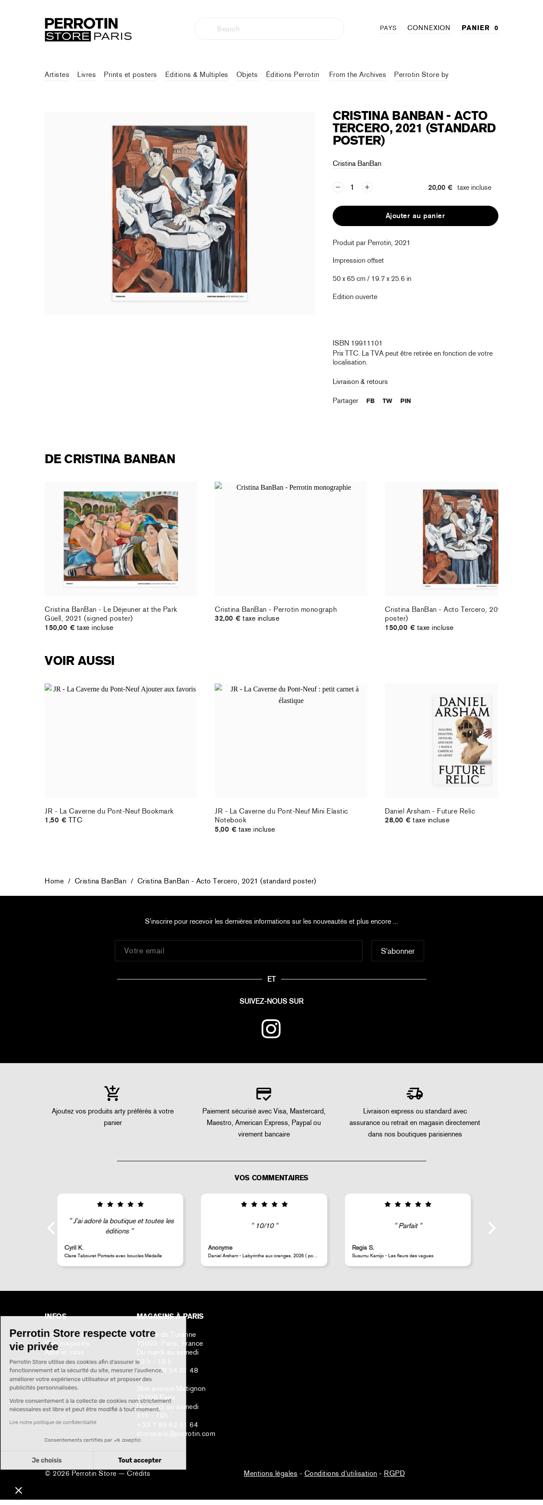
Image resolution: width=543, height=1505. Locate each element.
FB (370, 401)
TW (387, 401)
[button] (18, 1490)
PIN (405, 401)
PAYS (388, 28)
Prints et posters (130, 74)
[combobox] (269, 29)
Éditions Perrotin (293, 74)
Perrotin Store (95, 1473)
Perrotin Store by (421, 74)
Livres (86, 74)
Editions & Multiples (196, 74)
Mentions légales (270, 1473)
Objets (247, 74)
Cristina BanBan (357, 163)
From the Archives (358, 74)
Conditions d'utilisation (340, 1473)
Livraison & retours (360, 381)
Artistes (57, 74)
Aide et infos (64, 1352)
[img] (127, 1205)
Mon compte (64, 1334)
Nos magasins (67, 1343)
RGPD (394, 1473)
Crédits (139, 1473)
